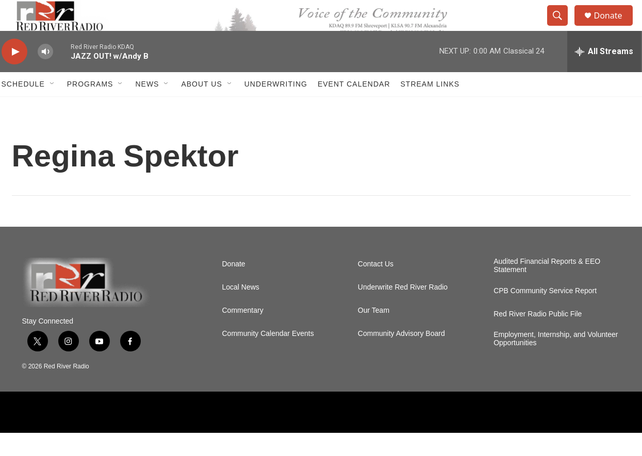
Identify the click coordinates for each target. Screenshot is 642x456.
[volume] (45, 75)
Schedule (23, 107)
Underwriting (275, 107)
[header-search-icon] (562, 27)
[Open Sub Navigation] (52, 107)
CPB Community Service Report (545, 314)
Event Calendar (354, 107)
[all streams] (604, 74)
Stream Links (430, 107)
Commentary (243, 333)
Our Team (373, 333)
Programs (90, 107)
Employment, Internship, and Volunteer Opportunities (555, 362)
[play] (14, 75)
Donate (615, 27)
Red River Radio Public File (537, 337)
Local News (240, 310)
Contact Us (375, 287)
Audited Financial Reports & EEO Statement (546, 289)
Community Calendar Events (268, 357)
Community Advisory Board (401, 357)
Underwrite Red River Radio (403, 310)
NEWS (147, 107)
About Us (201, 107)
